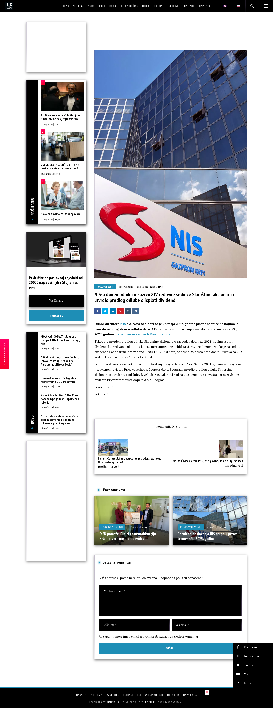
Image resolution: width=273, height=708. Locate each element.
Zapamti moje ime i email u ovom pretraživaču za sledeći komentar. (151, 636)
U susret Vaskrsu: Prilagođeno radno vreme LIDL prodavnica (59, 380)
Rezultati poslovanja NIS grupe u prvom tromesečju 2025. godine (207, 536)
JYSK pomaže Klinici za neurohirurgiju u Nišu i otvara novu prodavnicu (129, 536)
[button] (253, 647)
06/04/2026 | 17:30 (50, 369)
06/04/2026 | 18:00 (50, 348)
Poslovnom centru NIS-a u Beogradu (146, 334)
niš (184, 426)
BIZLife (129, 286)
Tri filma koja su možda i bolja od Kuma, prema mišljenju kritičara (61, 117)
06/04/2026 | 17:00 (50, 386)
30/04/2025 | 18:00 (216, 527)
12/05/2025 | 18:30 (138, 527)
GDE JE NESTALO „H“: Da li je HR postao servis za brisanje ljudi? (60, 166)
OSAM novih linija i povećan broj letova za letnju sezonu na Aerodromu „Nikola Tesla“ (60, 360)
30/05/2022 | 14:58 (145, 286)
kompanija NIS (166, 426)
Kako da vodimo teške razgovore (61, 214)
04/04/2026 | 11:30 (50, 124)
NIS (123, 324)
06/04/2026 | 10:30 (50, 173)
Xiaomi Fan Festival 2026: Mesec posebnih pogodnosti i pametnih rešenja (60, 398)
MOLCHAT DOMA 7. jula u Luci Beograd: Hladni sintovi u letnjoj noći (60, 340)
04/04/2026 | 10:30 (50, 219)
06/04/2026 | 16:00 (50, 407)
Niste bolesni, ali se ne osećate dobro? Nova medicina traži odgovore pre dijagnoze (59, 419)
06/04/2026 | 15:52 (50, 427)
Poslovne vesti (105, 286)
